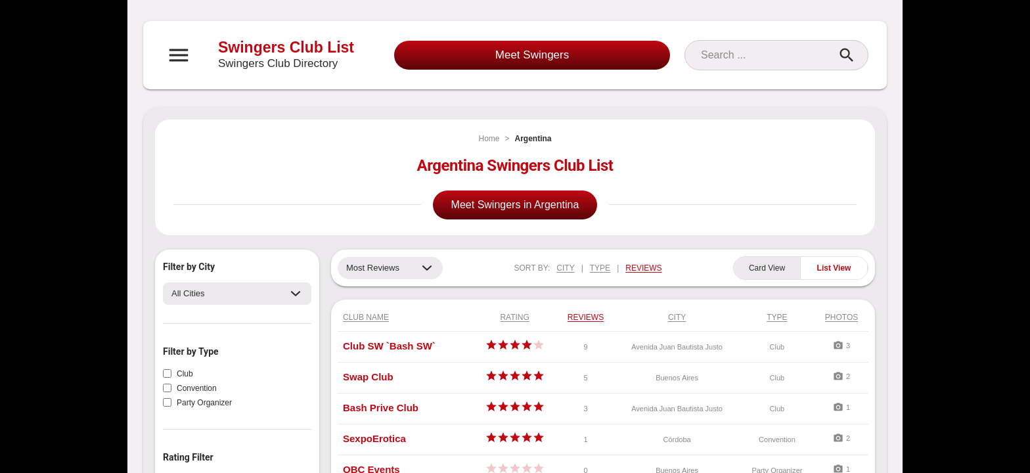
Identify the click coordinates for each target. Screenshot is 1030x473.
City (677, 317)
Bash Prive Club (380, 407)
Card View (767, 268)
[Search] (765, 55)
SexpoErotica (374, 438)
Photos (841, 317)
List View (834, 268)
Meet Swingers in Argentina (515, 204)
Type (777, 317)
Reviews (586, 317)
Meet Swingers (532, 55)
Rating (514, 317)
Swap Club (368, 376)
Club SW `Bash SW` (389, 345)
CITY (565, 268)
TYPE (600, 268)
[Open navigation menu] (179, 55)
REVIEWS (643, 268)
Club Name (366, 317)
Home (488, 138)
